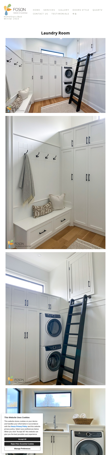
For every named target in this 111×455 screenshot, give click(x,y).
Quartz (98, 10)
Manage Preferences (22, 449)
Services (49, 10)
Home (36, 10)
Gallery (64, 10)
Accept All (22, 439)
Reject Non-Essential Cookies (22, 444)
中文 (75, 14)
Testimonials (60, 14)
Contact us (40, 14)
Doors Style (81, 10)
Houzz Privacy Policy (19, 426)
